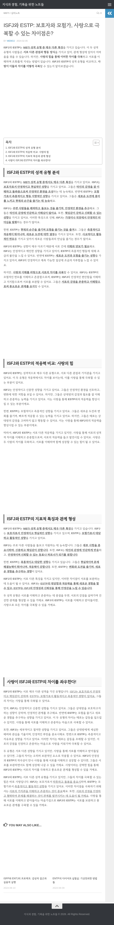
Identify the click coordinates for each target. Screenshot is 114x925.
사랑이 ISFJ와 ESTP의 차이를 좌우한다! (29, 160)
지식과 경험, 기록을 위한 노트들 (23, 4)
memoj (11, 41)
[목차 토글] (94, 143)
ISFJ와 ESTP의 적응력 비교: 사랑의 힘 (28, 152)
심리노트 (15, 13)
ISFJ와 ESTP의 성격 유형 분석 (24, 147)
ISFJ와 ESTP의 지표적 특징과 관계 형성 (29, 156)
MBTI (6, 13)
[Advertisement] (53, 105)
